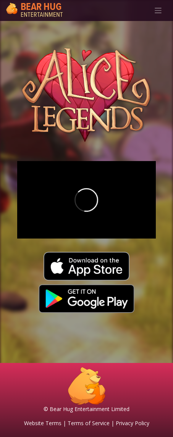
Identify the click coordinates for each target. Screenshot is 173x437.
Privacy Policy (132, 423)
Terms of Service (89, 423)
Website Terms (42, 423)
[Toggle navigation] (158, 10)
